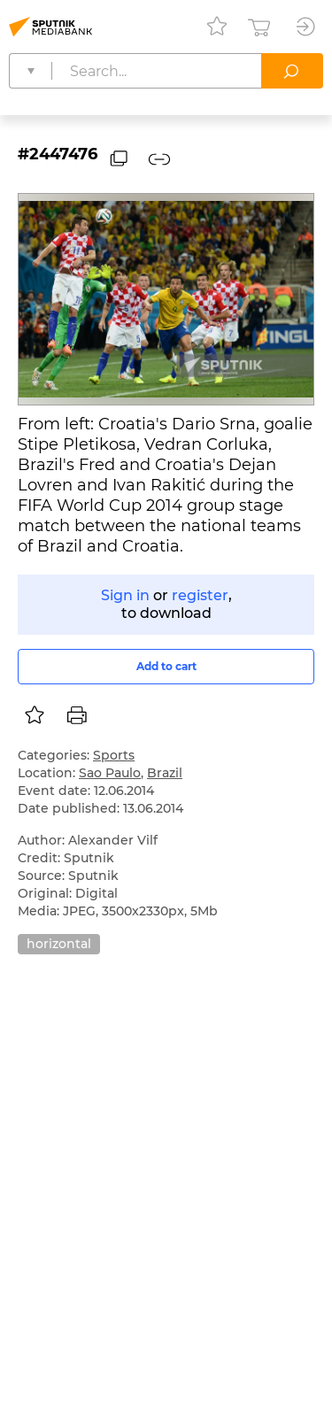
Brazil (164, 773)
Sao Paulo (110, 773)
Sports (114, 755)
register (200, 595)
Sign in (125, 595)
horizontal (59, 944)
